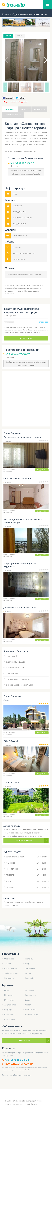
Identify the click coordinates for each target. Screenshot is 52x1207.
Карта (19, 36)
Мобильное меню (47, 4)
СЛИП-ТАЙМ (10, 741)
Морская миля (11, 782)
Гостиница (29, 990)
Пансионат (8, 995)
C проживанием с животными (19, 685)
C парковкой (11, 656)
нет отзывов (43, 322)
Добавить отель (10, 973)
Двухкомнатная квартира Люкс (20, 607)
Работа (28, 973)
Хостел (28, 1005)
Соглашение (30, 968)
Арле (6, 700)
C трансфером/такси (15, 668)
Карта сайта (30, 978)
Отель (6, 990)
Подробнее (41, 470)
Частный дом (30, 1009)
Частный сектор (31, 1014)
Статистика (9, 978)
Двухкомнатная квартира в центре (22, 437)
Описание (10, 109)
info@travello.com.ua (19, 1064)
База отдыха (9, 1014)
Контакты (29, 959)
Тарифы (7, 963)
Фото (8, 36)
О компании (9, 959)
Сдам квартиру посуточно (17, 478)
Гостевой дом (30, 995)
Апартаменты (10, 1005)
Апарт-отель (9, 1019)
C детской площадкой (16, 662)
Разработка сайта (11, 968)
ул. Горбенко (11, 316)
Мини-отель (9, 1000)
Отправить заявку (24, 840)
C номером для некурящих (18, 679)
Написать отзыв (13, 115)
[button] (43, 60)
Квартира (8, 1009)
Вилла (27, 1000)
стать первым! (35, 274)
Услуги (24, 109)
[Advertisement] (26, 399)
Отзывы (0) (39, 109)
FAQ (27, 963)
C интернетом (12, 673)
